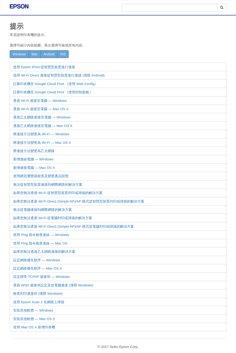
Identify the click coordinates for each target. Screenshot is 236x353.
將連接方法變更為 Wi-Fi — (41, 134)
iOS (63, 54)
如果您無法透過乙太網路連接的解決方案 (44, 251)
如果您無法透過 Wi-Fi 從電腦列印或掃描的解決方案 (52, 218)
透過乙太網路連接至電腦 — (42, 117)
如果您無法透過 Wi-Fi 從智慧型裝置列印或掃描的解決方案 (58, 193)
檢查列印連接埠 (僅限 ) (37, 293)
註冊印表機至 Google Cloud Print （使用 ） (55, 84)
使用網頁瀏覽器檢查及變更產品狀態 (40, 176)
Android (48, 54)
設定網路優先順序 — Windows (36, 260)
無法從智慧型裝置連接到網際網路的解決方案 (47, 184)
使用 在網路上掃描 (38, 302)
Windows (19, 54)
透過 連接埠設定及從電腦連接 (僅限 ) (53, 285)
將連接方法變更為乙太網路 (34, 151)
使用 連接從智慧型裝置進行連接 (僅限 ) (59, 75)
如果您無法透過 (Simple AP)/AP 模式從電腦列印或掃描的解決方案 (73, 226)
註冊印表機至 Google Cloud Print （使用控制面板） (53, 92)
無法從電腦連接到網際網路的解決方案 (42, 210)
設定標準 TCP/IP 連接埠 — (41, 277)
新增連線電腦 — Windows (33, 159)
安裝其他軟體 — (33, 310)
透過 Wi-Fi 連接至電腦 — (40, 101)
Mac (35, 54)
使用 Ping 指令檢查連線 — (41, 235)
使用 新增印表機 (34, 327)
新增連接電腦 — (34, 168)
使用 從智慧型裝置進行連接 (44, 67)
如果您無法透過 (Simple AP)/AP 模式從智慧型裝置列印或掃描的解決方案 (78, 201)
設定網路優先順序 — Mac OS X (37, 268)
